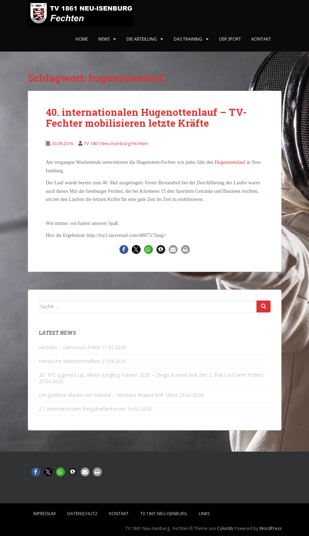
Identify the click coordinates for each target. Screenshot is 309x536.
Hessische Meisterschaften (69, 361)
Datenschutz (82, 514)
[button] (123, 249)
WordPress (270, 528)
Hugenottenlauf (231, 162)
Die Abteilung (141, 39)
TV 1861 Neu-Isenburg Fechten (116, 143)
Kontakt (261, 39)
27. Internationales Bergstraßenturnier (82, 408)
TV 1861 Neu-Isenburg (163, 514)
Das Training (188, 39)
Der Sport (230, 39)
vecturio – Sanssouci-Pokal (69, 347)
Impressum (44, 514)
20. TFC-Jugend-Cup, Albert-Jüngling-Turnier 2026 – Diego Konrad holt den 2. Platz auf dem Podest (151, 374)
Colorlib (225, 528)
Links (204, 514)
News (104, 39)
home (81, 39)
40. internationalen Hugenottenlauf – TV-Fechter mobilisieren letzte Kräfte (146, 118)
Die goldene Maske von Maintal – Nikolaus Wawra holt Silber (108, 395)
